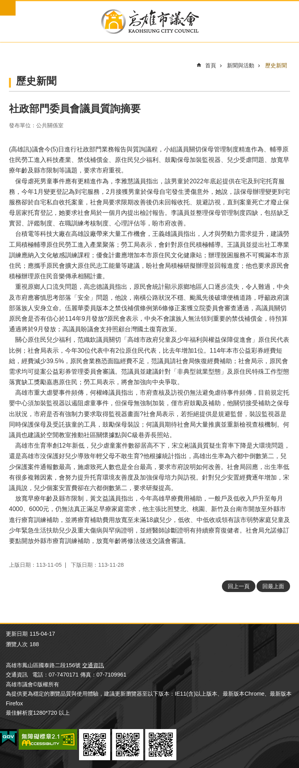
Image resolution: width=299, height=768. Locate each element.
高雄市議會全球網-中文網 (149, 21)
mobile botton (8, 8)
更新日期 (17, 634)
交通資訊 (93, 665)
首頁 (210, 65)
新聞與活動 (240, 65)
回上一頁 (239, 586)
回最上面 (273, 586)
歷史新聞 (276, 65)
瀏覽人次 (17, 644)
